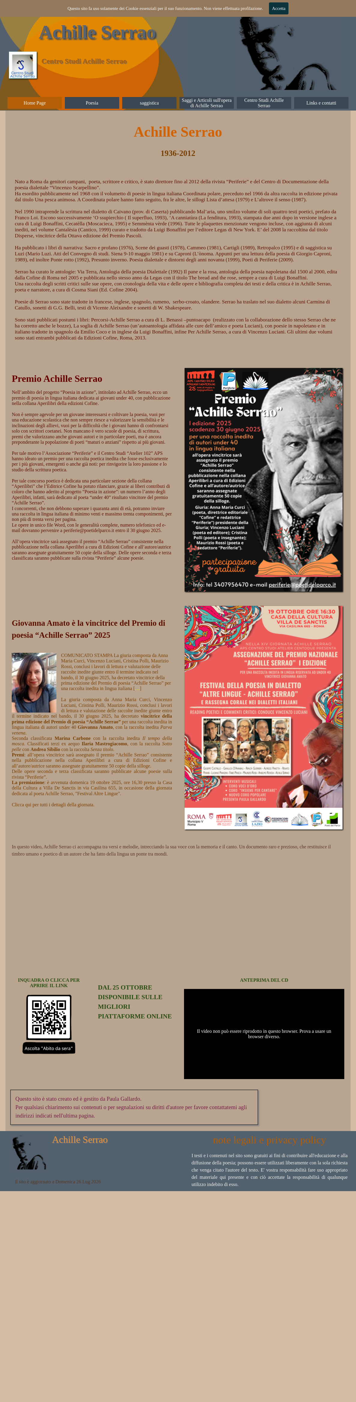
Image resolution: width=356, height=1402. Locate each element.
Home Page (34, 102)
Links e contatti (321, 102)
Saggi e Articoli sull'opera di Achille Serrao (207, 103)
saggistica (149, 102)
